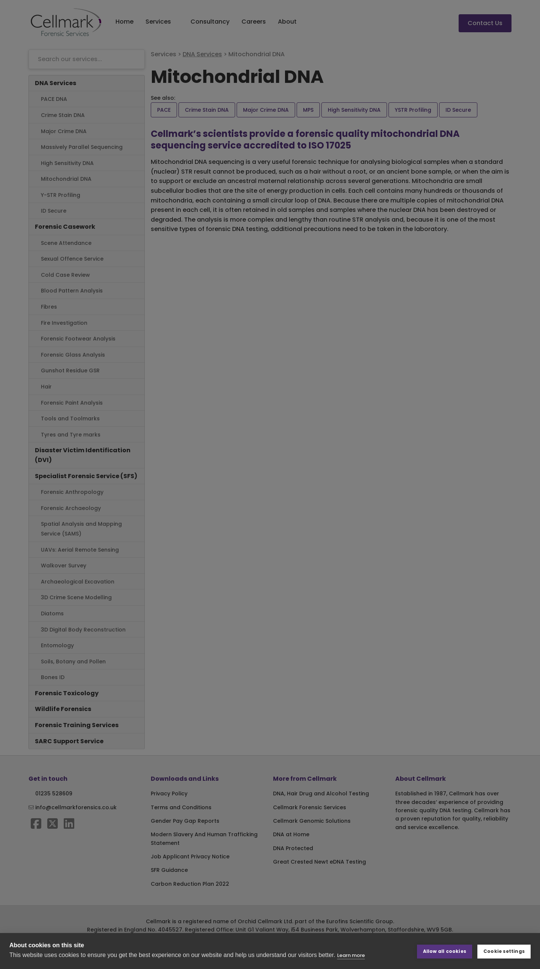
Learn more (351, 955)
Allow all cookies (444, 951)
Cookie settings (504, 951)
